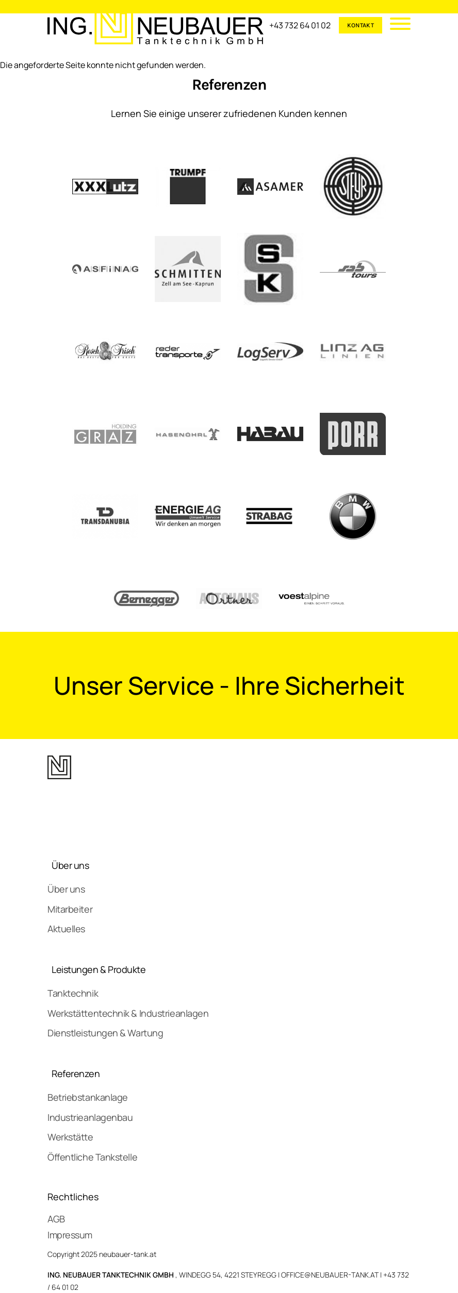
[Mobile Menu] (396, 25)
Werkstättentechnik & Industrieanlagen (127, 1013)
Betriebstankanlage (87, 1097)
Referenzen (76, 1073)
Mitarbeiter (69, 909)
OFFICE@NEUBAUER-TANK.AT (330, 1275)
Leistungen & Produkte (99, 969)
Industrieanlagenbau (90, 1117)
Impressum (69, 1235)
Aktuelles (66, 928)
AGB (56, 1219)
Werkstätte (70, 1137)
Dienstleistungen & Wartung (105, 1033)
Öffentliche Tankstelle (92, 1157)
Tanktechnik (72, 993)
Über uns (70, 865)
